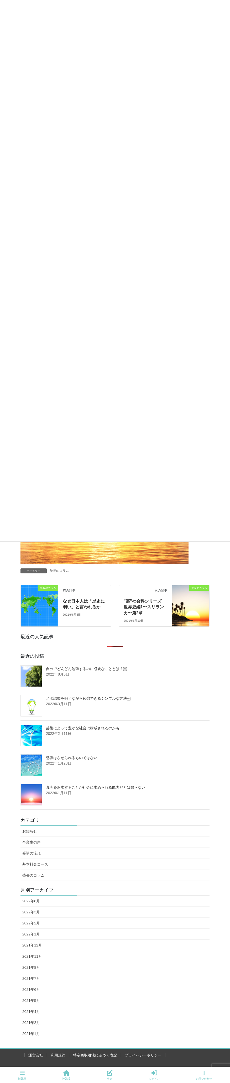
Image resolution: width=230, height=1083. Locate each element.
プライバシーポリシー (143, 1055)
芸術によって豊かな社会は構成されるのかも (82, 728)
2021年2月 (31, 1023)
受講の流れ (31, 853)
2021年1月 (31, 1034)
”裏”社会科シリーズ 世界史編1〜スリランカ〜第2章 (145, 607)
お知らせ (29, 831)
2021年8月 (31, 967)
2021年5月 (31, 1000)
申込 (110, 1075)
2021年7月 (31, 978)
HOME (66, 1075)
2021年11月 (32, 956)
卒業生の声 (31, 842)
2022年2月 (31, 923)
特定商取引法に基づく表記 (95, 1055)
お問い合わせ (204, 1075)
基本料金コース (35, 864)
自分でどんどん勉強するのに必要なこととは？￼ (86, 669)
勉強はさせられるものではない (71, 758)
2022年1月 (31, 934)
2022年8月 (31, 901)
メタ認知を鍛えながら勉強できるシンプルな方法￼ (88, 698)
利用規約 (58, 1055)
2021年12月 (32, 945)
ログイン (154, 1075)
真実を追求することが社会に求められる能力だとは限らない (95, 787)
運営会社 (35, 1055)
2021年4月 (31, 1011)
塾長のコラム (59, 571)
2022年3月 (31, 912)
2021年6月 (31, 989)
